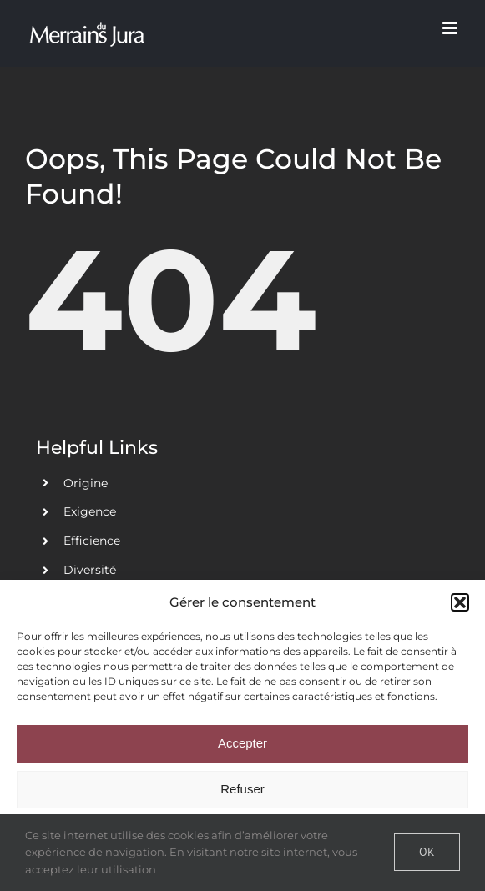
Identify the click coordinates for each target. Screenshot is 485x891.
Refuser (242, 789)
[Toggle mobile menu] (451, 28)
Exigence (89, 511)
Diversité (89, 569)
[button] (460, 602)
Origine (85, 483)
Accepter (242, 743)
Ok (427, 851)
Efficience (91, 540)
